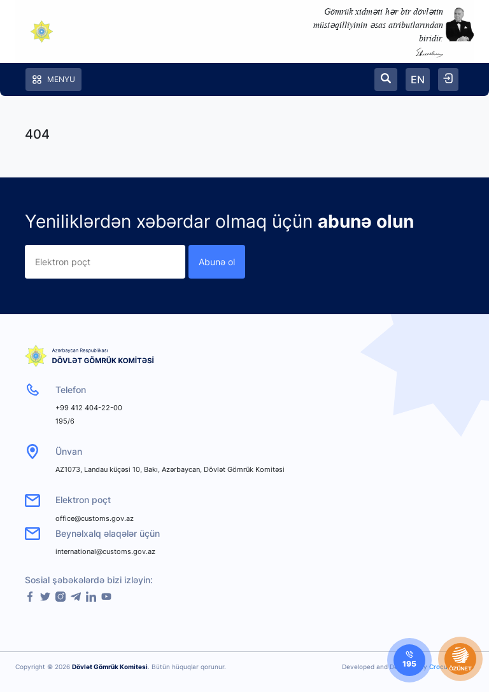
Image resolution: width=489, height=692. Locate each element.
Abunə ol (217, 261)
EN (418, 79)
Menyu (53, 79)
